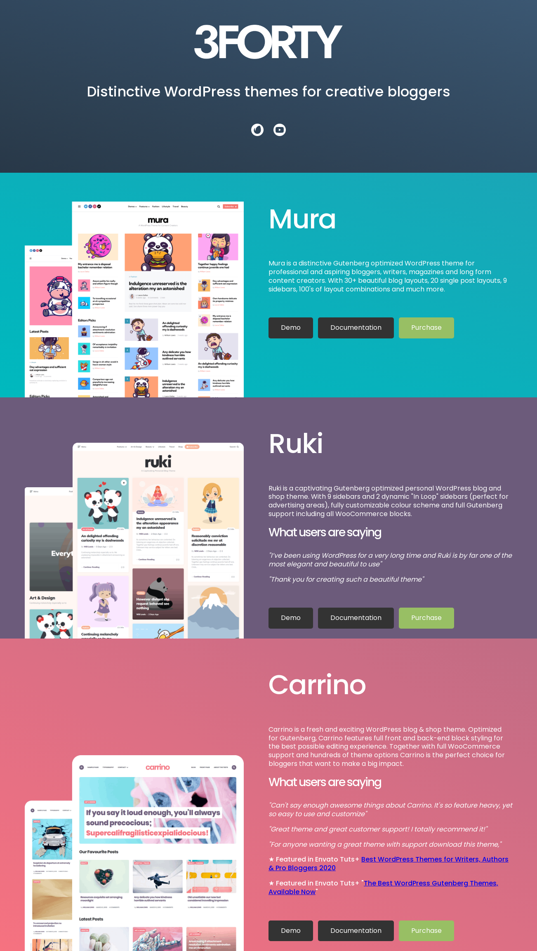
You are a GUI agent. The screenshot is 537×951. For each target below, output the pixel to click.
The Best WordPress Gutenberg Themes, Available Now (383, 887)
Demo (291, 327)
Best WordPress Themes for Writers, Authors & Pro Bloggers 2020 (388, 864)
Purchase (426, 327)
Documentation (356, 327)
